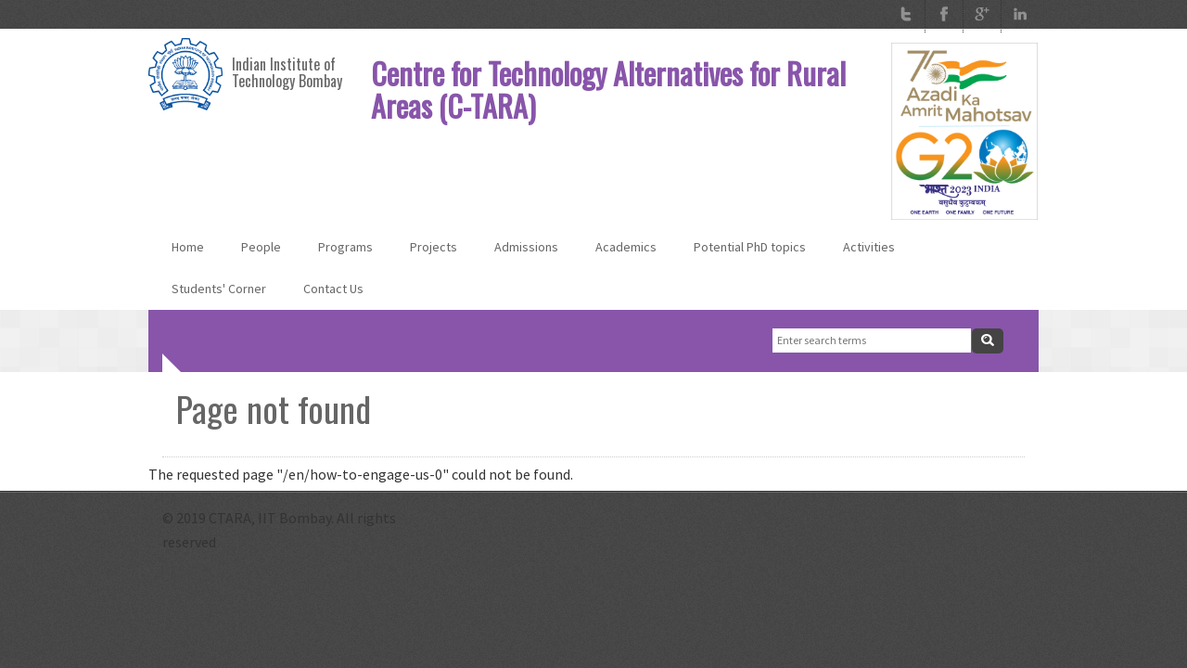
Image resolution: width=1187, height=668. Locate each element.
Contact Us (333, 288)
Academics (626, 246)
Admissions (526, 246)
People (261, 246)
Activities (869, 246)
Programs (345, 246)
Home (188, 246)
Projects (433, 246)
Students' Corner (219, 288)
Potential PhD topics (750, 246)
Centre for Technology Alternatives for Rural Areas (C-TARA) (608, 89)
